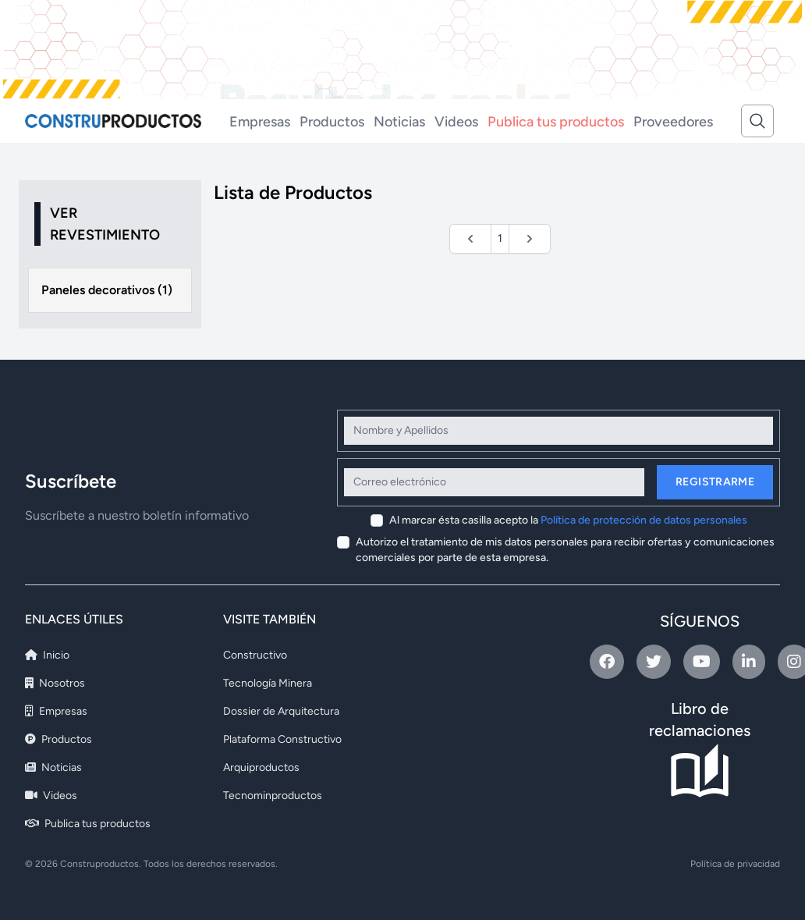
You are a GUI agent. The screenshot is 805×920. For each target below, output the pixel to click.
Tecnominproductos (272, 795)
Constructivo (255, 655)
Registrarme (715, 481)
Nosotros (55, 683)
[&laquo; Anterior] (470, 239)
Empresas (259, 121)
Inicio (47, 655)
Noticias (399, 121)
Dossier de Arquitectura (281, 711)
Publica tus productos (556, 121)
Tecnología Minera (267, 683)
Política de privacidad (735, 863)
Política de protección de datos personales (644, 520)
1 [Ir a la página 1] (500, 238)
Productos (332, 121)
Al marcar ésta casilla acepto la (568, 520)
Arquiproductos (261, 767)
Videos (456, 121)
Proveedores (673, 121)
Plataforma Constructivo (282, 739)
